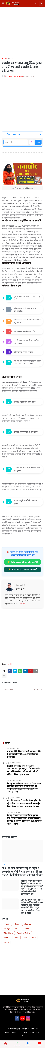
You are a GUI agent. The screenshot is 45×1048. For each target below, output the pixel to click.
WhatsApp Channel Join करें (22, 562)
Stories (26, 928)
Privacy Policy (35, 1032)
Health (10, 58)
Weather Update (23, 933)
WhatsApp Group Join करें (22, 569)
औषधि (33, 937)
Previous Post (8, 689)
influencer (27, 924)
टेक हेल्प (6, 942)
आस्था (25, 937)
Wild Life (6, 937)
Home (4, 58)
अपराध (16, 937)
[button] (3, 3)
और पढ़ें (22, 604)
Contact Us (23, 1032)
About (14, 1032)
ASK (38, 142)
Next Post (38, 689)
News (17, 928)
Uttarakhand (8, 933)
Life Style (7, 928)
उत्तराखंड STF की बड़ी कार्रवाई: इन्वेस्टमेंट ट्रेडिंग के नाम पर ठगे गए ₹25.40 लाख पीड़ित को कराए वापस (24, 754)
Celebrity (6, 924)
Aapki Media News (30, 1028)
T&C (22, 1035)
